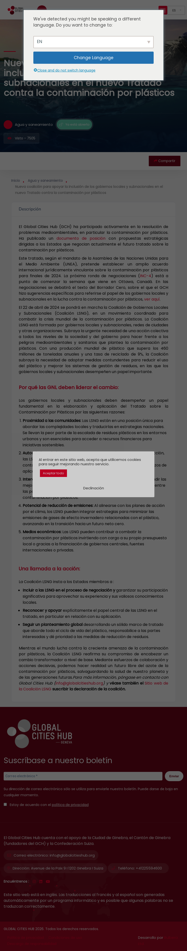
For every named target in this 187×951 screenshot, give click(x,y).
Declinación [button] (93, 488)
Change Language (93, 58)
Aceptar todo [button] (53, 473)
